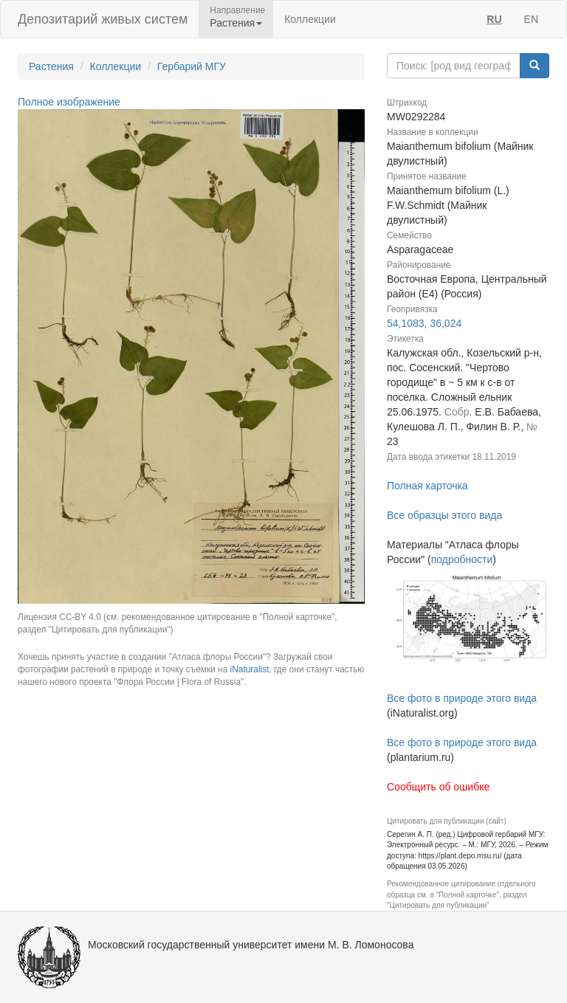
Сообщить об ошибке (438, 787)
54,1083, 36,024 (424, 323)
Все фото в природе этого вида (462, 698)
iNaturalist (249, 669)
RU (494, 19)
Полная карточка (427, 486)
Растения (51, 66)
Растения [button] (236, 23)
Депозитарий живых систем (103, 19)
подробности (462, 559)
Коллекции (310, 19)
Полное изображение (69, 102)
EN (531, 19)
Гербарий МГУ (191, 66)
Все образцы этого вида (444, 515)
